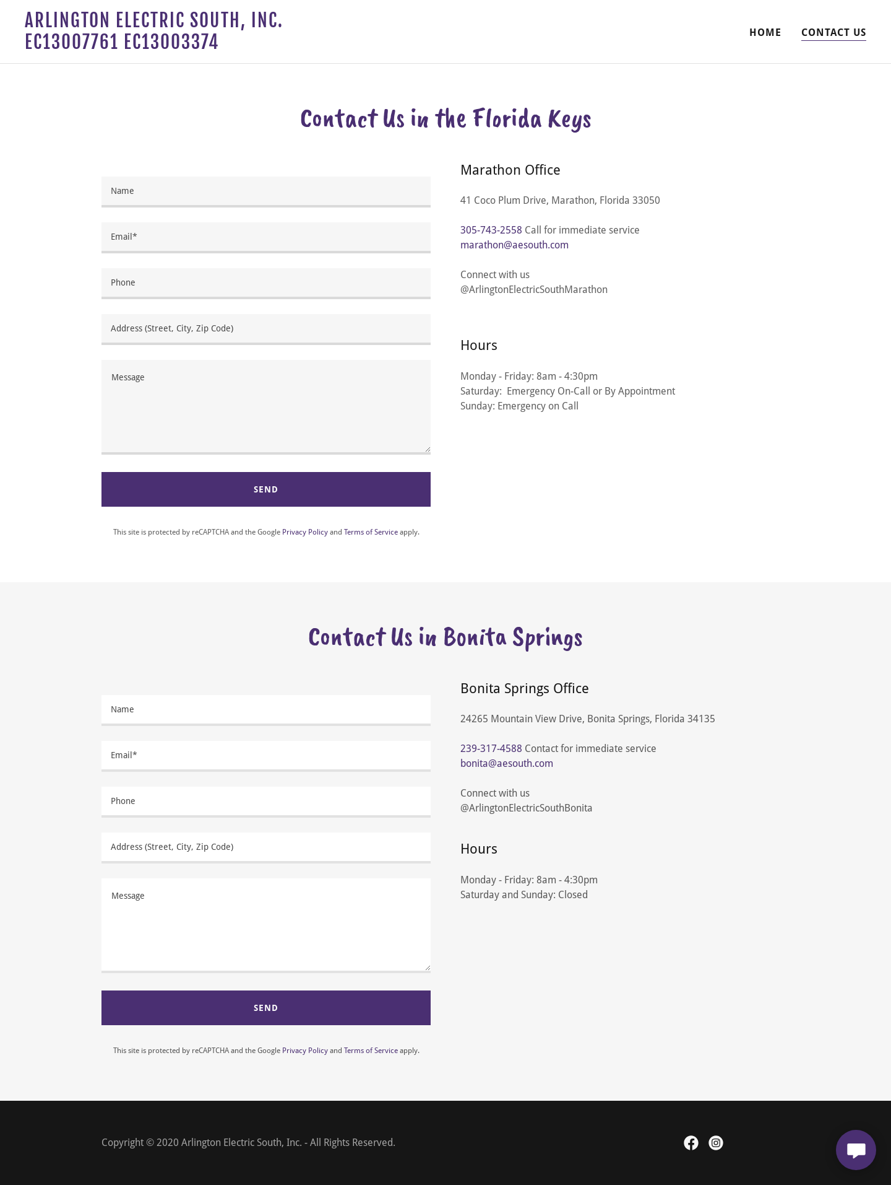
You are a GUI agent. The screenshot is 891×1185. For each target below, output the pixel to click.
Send (266, 489)
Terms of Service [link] (371, 532)
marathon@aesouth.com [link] (514, 245)
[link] (172, 45)
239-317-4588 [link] (491, 748)
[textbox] (266, 192)
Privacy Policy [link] (305, 532)
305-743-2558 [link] (491, 230)
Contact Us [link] (833, 32)
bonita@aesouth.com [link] (506, 763)
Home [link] (765, 32)
